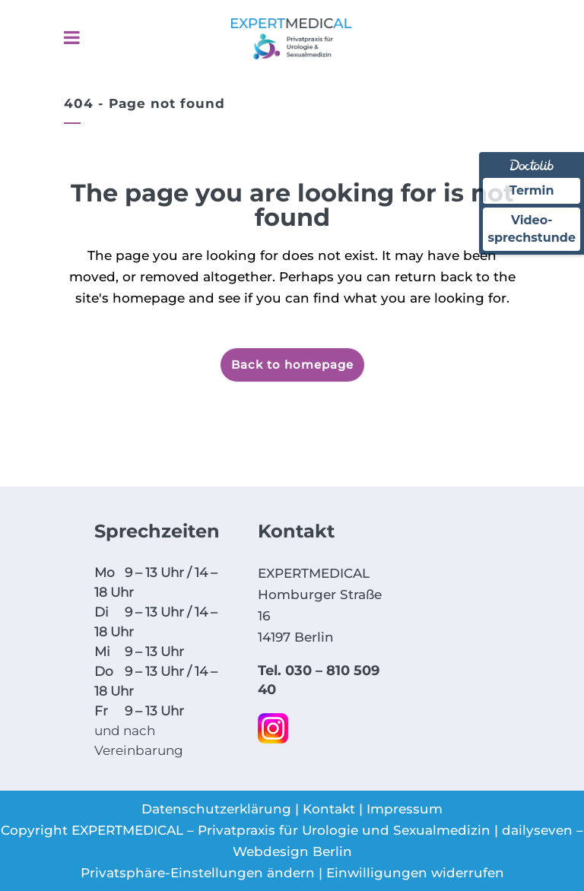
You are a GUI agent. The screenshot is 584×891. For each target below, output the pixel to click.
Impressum (405, 808)
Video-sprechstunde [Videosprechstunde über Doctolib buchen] (531, 228)
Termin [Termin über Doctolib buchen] (531, 190)
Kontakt (329, 808)
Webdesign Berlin (292, 851)
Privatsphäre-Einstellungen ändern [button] (198, 872)
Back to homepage (292, 364)
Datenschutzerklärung (216, 808)
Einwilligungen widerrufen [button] (415, 872)
